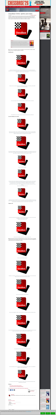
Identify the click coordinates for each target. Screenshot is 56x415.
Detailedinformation (43, 413)
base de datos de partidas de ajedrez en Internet (19, 388)
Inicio (10, 6)
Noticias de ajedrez (15, 10)
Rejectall (47, 413)
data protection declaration (28, 411)
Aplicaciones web (12, 388)
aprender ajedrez (22, 6)
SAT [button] (17, 6)
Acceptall (53, 413)
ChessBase (12, 394)
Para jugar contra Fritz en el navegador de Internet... (16, 386)
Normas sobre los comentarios (11, 400)
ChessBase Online (26, 388)
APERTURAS (14, 6)
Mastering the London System (44, 404)
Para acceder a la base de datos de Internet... (16, 385)
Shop (7, 6)
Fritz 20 (12, 40)
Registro (15, 403)
